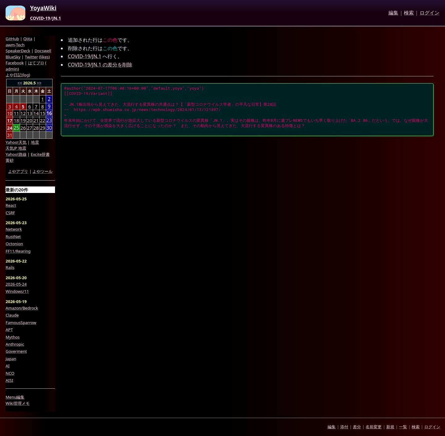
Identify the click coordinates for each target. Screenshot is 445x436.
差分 (357, 427)
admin (12, 69)
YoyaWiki (43, 8)
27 (29, 128)
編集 (393, 13)
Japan (11, 359)
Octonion (14, 244)
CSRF (10, 213)
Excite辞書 (40, 154)
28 (36, 128)
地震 (35, 142)
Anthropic (15, 344)
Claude (12, 315)
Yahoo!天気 (16, 142)
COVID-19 (40, 18)
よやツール (42, 171)
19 (23, 120)
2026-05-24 (16, 284)
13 (29, 113)
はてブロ (36, 63)
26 (23, 128)
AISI (9, 380)
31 (9, 135)
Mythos (12, 337)
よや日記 (14, 75)
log (26, 75)
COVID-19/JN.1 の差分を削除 (100, 64)
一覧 (403, 427)
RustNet (13, 236)
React (11, 205)
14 (36, 113)
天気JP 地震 (16, 148)
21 (36, 120)
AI (8, 366)
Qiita (27, 38)
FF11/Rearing (18, 251)
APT (9, 329)
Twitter (31, 57)
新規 (390, 427)
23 (49, 120)
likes (44, 57)
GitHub (12, 38)
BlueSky (13, 57)
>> (39, 83)
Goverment (16, 351)
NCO (10, 373)
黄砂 (10, 160)
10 (9, 113)
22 (42, 120)
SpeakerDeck (18, 50)
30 (49, 128)
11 (16, 113)
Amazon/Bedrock (22, 308)
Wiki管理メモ (18, 403)
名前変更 (374, 427)
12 (23, 113)
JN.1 (56, 18)
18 (16, 120)
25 (16, 128)
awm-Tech (15, 45)
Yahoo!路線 (16, 154)
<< (20, 83)
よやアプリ (18, 171)
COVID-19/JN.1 (84, 56)
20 (29, 120)
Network (14, 229)
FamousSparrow (21, 322)
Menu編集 (15, 397)
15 (42, 113)
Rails (10, 267)
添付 (344, 427)
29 (42, 128)
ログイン (429, 13)
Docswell (43, 50)
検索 (409, 13)
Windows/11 (17, 291)
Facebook (14, 63)
